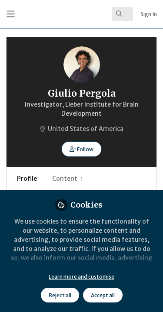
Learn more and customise (81, 276)
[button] (81, 149)
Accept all (103, 295)
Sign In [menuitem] (148, 14)
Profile (27, 178)
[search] (122, 14)
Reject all (60, 295)
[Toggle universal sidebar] (10, 14)
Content (67, 178)
